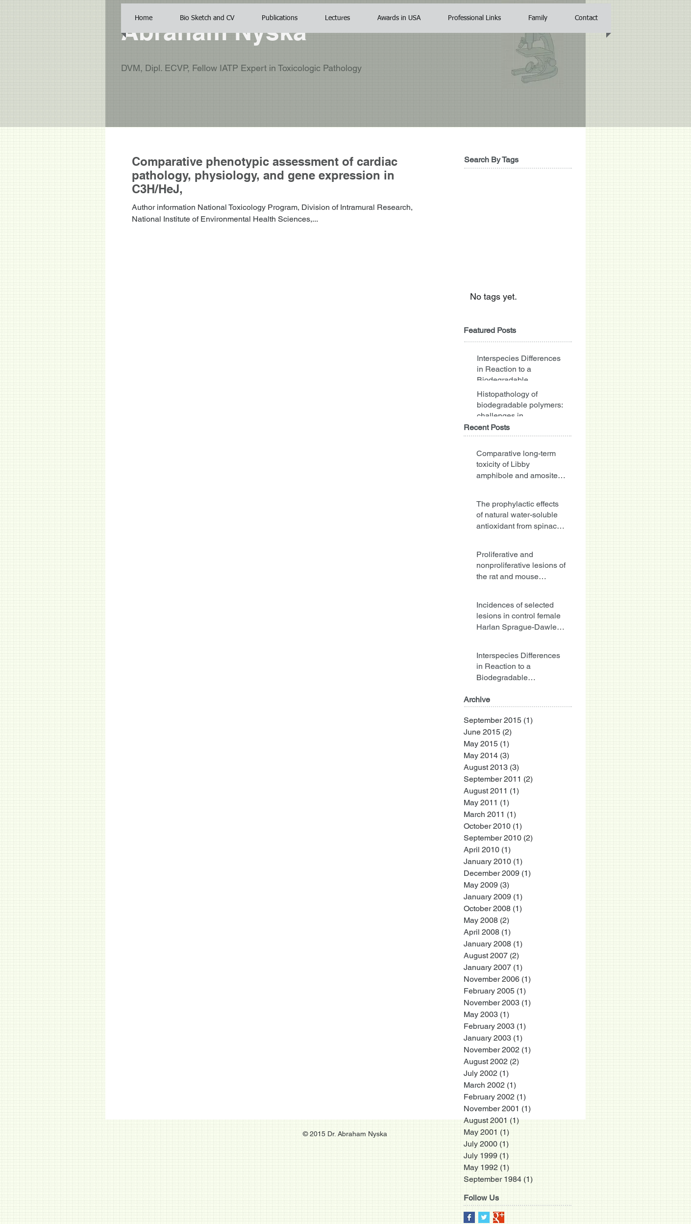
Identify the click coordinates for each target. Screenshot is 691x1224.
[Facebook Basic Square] (469, 1217)
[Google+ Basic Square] (498, 1217)
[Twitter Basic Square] (484, 1217)
